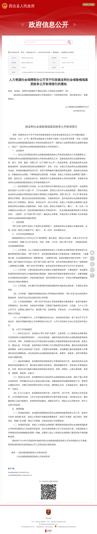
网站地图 (48, 518)
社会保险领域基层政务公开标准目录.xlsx (20, 475)
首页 (22, 52)
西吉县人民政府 (22, 6)
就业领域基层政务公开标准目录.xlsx (18, 472)
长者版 (91, 4)
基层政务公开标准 (67, 52)
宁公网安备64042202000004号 (65, 527)
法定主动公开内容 (44, 52)
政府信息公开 (48, 24)
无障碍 (86, 4)
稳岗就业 (56, 52)
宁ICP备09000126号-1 (28, 527)
